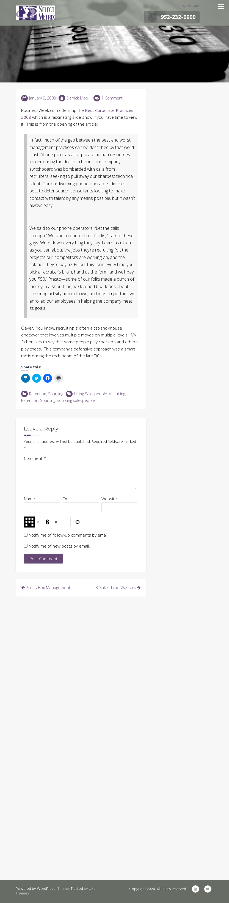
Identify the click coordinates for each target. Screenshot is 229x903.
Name (29, 498)
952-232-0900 (171, 17)
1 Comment (112, 98)
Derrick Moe (77, 98)
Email (67, 498)
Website (109, 498)
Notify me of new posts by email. (59, 546)
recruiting (117, 393)
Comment (35, 458)
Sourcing (55, 393)
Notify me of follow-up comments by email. (69, 535)
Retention (37, 393)
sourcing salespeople (76, 400)
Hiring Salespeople (90, 393)
